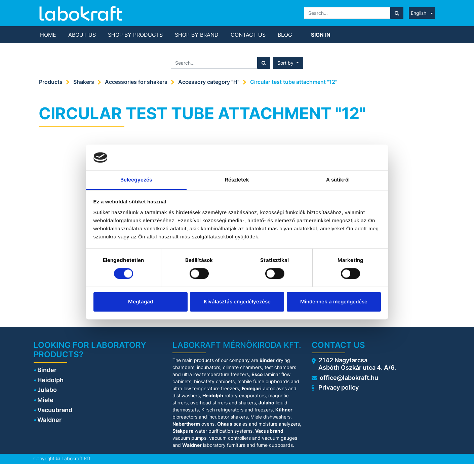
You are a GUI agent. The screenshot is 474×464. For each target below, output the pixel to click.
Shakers (83, 81)
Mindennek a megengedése (333, 301)
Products (51, 81)
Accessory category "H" (208, 81)
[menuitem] (48, 34)
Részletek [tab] (237, 179)
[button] (288, 63)
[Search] (396, 13)
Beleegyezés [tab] (136, 179)
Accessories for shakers (136, 81)
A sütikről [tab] (338, 179)
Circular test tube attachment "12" (293, 81)
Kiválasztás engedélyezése (237, 301)
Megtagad (140, 301)
